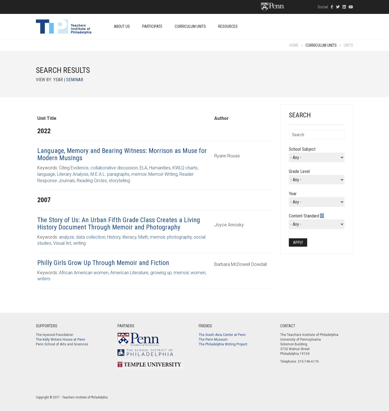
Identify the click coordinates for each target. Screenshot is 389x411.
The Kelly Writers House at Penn (60, 339)
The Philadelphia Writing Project (223, 344)
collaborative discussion (114, 167)
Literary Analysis (72, 174)
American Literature (129, 272)
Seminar (74, 79)
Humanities (160, 167)
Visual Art (62, 243)
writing (79, 243)
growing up (161, 272)
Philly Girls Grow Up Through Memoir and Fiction (103, 263)
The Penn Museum (213, 339)
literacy (129, 237)
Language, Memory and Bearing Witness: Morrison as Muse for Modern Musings (122, 154)
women (198, 272)
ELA (143, 167)
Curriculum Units (190, 26)
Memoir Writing (163, 174)
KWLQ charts (185, 167)
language (46, 174)
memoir (138, 174)
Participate (152, 26)
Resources (228, 26)
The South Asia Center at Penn (222, 335)
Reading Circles (92, 180)
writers (43, 278)
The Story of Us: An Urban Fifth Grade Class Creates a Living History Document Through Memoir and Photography (118, 223)
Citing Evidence (73, 167)
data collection (90, 237)
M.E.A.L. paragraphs (109, 174)
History (113, 237)
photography (179, 237)
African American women (83, 272)
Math (143, 237)
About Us (122, 26)
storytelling (119, 180)
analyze (66, 237)
